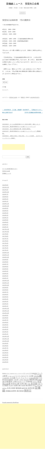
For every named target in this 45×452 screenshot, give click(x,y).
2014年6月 (5, 322)
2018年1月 (5, 227)
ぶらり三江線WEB (31, 373)
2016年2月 (5, 276)
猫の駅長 (29, 385)
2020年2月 (5, 199)
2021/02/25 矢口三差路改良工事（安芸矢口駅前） (16, 129)
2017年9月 (5, 234)
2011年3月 (5, 359)
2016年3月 (5, 273)
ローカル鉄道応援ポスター (9, 168)
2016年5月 (5, 269)
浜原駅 (16, 385)
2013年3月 (5, 357)
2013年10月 (5, 341)
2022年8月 (5, 185)
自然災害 (31, 388)
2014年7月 (5, 320)
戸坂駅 (28, 383)
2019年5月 (5, 208)
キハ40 (13, 376)
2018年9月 (5, 220)
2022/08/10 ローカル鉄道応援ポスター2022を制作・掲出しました (21, 124)
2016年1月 (5, 278)
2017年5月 (5, 241)
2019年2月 (5, 215)
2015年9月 (5, 287)
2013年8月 (5, 345)
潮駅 (19, 385)
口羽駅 (15, 381)
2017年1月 (5, 250)
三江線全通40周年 (33, 378)
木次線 (34, 383)
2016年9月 (5, 259)
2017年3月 (5, 245)
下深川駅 (16, 379)
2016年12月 (5, 252)
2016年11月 (5, 255)
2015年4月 (5, 299)
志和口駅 (23, 384)
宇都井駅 (29, 382)
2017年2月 (5, 248)
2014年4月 (5, 327)
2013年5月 (5, 352)
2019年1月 (5, 217)
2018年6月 (5, 222)
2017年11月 (5, 229)
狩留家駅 (23, 385)
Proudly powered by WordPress (10, 402)
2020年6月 (5, 196)
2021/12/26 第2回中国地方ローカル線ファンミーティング (19, 126)
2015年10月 (5, 285)
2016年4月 (5, 271)
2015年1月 (5, 306)
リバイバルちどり (21, 376)
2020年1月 (5, 201)
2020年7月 (5, 194)
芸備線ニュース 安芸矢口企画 (22, 3)
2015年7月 (5, 292)
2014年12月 (5, 308)
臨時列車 (24, 388)
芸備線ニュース (6, 173)
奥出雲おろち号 (21, 381)
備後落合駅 (33, 380)
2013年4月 (5, 355)
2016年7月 (5, 264)
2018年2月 (5, 224)
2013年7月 (5, 348)
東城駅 (39, 383)
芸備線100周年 (11, 391)
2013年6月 (5, 350)
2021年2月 (5, 189)
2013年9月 (5, 343)
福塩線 (18, 388)
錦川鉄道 (20, 391)
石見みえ (34, 385)
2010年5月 (5, 362)
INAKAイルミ (6, 373)
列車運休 (8, 382)
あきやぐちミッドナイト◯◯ (17, 373)
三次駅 (31, 376)
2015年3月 (5, 301)
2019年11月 (5, 203)
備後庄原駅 (26, 379)
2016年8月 (5, 262)
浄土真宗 (10, 385)
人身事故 (21, 379)
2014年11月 (5, 311)
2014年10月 (5, 313)
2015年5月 (5, 297)
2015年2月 (5, 304)
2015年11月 (5, 283)
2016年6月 (5, 266)
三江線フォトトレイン (19, 378)
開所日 (23, 97)
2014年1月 (5, 334)
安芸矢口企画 (13, 97)
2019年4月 (5, 210)
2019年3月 (5, 213)
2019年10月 (5, 206)
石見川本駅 (11, 388)
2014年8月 (5, 318)
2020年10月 (5, 192)
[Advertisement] (13, 147)
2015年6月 (5, 294)
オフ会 (9, 376)
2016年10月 (5, 257)
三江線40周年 (5, 378)
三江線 (38, 375)
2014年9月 (5, 315)
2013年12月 (5, 336)
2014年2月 (5, 331)
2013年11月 (5, 338)
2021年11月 (5, 187)
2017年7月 (5, 238)
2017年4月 (5, 243)
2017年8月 (5, 236)
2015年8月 (5, 290)
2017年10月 (5, 231)
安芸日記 (35, 381)
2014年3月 (5, 329)
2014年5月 (5, 324)
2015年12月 (5, 280)
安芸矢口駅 (15, 384)
